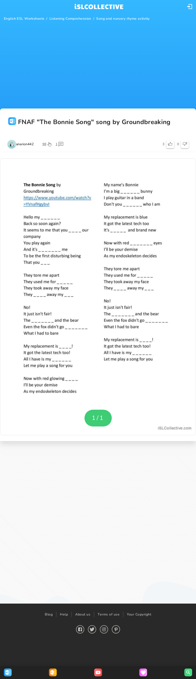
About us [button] (82, 614)
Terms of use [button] (109, 614)
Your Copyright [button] (139, 614)
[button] (189, 6)
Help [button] (64, 614)
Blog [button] (49, 614)
